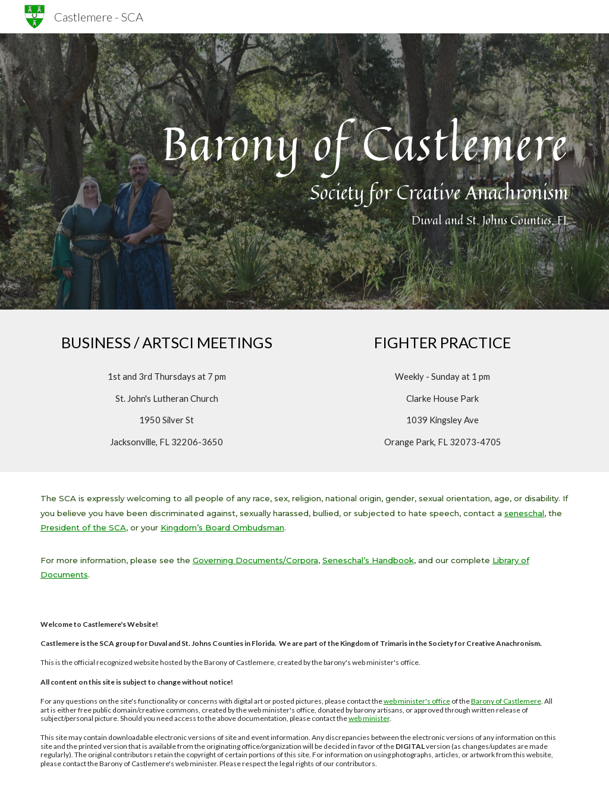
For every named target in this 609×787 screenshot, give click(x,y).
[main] (305, 172)
